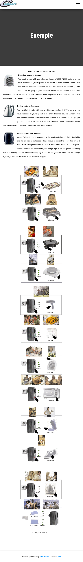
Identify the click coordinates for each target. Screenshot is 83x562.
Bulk (59, 556)
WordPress (44, 556)
